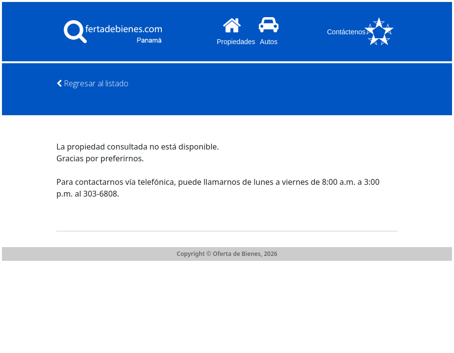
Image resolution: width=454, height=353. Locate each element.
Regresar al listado (92, 83)
